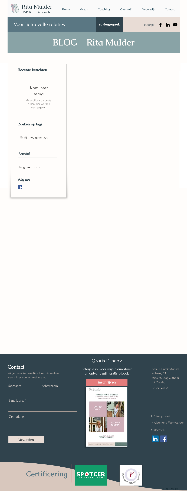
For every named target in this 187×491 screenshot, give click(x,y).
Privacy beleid (162, 416)
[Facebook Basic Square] (20, 187)
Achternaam (50, 386)
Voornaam (14, 386)
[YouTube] (175, 24)
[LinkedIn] (167, 24)
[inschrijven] (106, 382)
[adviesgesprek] (109, 24)
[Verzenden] (26, 439)
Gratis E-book (107, 361)
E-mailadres (16, 400)
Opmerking (16, 416)
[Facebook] (160, 24)
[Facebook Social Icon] (163, 438)
